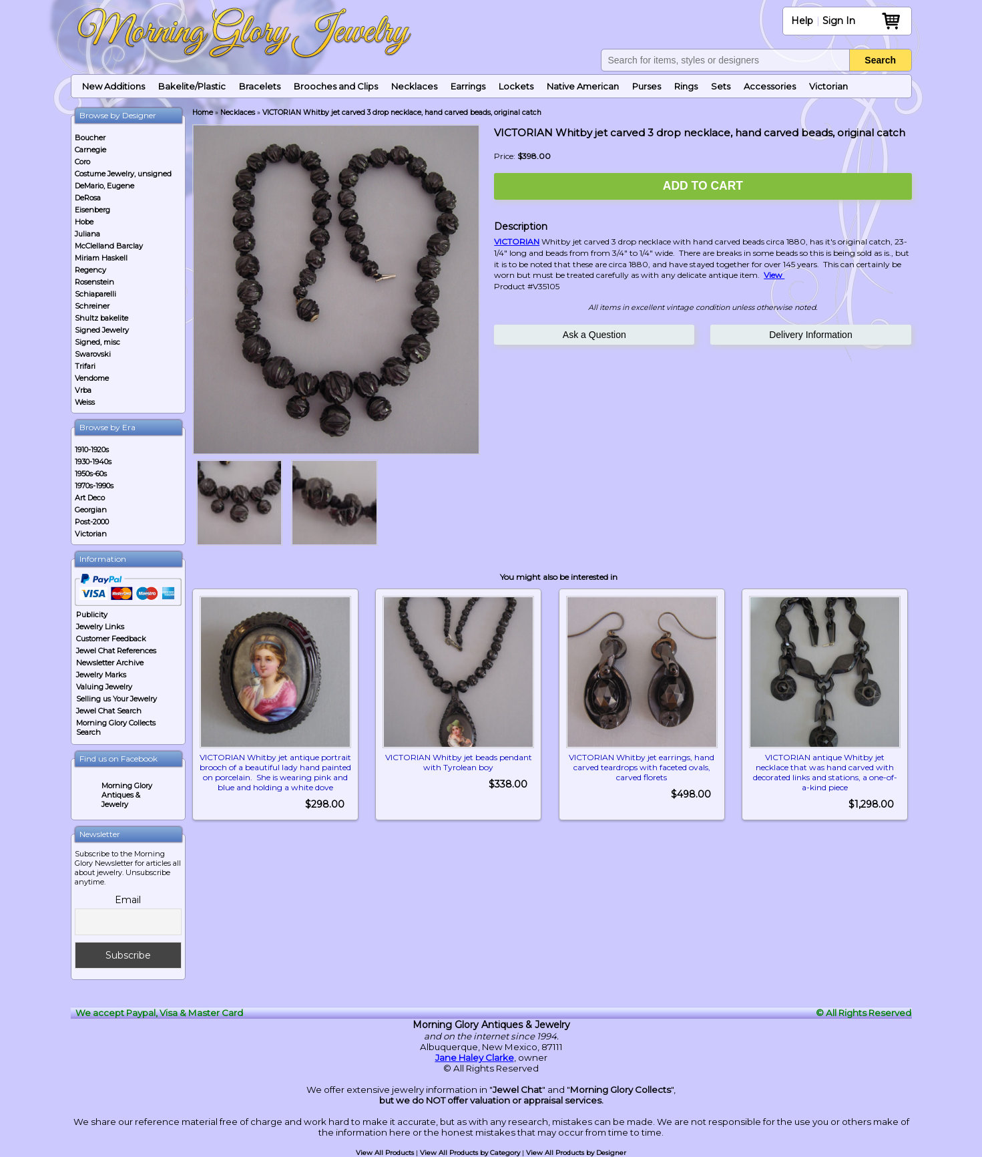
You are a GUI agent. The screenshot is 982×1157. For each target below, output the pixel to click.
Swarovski (93, 354)
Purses (646, 86)
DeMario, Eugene (104, 185)
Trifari (85, 366)
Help (802, 21)
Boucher (90, 137)
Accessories (770, 86)
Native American (583, 86)
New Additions (113, 86)
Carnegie (90, 149)
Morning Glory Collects (620, 1089)
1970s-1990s (94, 485)
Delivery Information (810, 334)
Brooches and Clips (336, 86)
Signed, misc (97, 342)
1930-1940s (93, 461)
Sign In (838, 21)
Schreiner (92, 306)
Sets (720, 86)
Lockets (516, 86)
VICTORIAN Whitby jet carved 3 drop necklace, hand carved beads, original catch (401, 112)
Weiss (85, 402)
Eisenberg (92, 209)
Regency (90, 270)
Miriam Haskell (101, 258)
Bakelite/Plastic (192, 86)
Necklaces (414, 86)
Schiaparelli (95, 294)
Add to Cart (703, 185)
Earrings (468, 86)
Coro (82, 161)
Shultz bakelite (101, 318)
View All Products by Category (470, 1152)
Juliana (87, 233)
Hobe (84, 221)
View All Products (385, 1152)
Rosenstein (94, 282)
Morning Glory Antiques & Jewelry (126, 795)
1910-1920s (92, 449)
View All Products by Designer (576, 1152)
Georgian (91, 509)
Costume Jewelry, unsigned (123, 173)
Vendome (92, 378)
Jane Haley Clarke (474, 1057)
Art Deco (90, 497)
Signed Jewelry (102, 330)
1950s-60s (91, 473)
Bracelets (259, 86)
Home (202, 112)
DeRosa (88, 197)
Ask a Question (594, 334)
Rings (686, 86)
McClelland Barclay (109, 246)
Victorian (828, 86)
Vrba (83, 390)
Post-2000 (92, 521)
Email (128, 900)
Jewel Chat (517, 1089)
